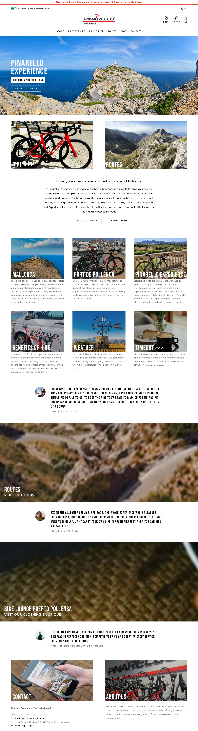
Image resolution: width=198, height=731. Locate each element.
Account (176, 22)
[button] (184, 9)
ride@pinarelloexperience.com (32, 718)
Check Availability (26, 89)
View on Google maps (21, 726)
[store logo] (99, 19)
